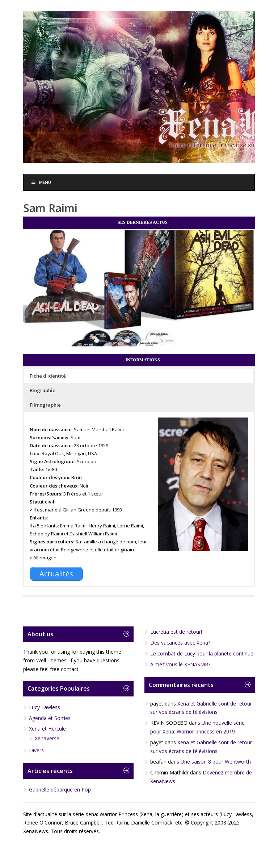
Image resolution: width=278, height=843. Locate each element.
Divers (36, 750)
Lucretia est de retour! (176, 631)
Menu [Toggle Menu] (41, 182)
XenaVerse (47, 738)
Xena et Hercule (47, 728)
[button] (138, 376)
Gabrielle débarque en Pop (60, 789)
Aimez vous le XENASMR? (180, 664)
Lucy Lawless (44, 707)
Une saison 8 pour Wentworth (216, 761)
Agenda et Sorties (50, 718)
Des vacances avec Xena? (180, 642)
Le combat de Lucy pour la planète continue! (202, 653)
